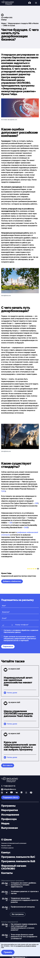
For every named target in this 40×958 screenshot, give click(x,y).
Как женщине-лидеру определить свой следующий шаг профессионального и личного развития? (24, 927)
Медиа (3, 23)
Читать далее (12, 693)
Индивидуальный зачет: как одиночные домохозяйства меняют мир (18, 681)
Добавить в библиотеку (12, 581)
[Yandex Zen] (21, 793)
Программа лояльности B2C (18, 856)
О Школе (6, 839)
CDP (36, 503)
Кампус (5, 852)
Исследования (10, 814)
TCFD (3, 491)
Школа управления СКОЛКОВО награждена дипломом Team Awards (18, 713)
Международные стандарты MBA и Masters (23, 23)
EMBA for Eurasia (9, 25)
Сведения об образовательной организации (13, 843)
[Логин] (30, 3)
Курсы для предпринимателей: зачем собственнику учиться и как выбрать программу (20, 746)
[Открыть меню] (36, 3)
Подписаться (8, 646)
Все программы (18, 914)
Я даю (20, 638)
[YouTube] (11, 793)
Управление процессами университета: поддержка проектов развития (24, 900)
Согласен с (21, 631)
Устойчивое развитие (7, 848)
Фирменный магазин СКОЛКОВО (13, 867)
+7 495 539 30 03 (9, 786)
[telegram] (6, 793)
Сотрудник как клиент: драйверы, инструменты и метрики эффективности (23, 885)
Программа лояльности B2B (18, 861)
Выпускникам (9, 827)
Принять (8, 952)
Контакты (7, 873)
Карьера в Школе (6, 845)
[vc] (26, 793)
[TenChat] (31, 793)
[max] (2, 793)
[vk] (17, 793)
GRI (10, 523)
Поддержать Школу (10, 797)
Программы (8, 805)
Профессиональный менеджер (23, 907)
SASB (26, 528)
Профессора (9, 819)
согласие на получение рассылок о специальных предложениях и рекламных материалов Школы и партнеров (20, 638)
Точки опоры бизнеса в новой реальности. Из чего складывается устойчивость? (24, 937)
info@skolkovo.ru (10, 789)
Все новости (7, 765)
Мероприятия (9, 810)
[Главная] (8, 3)
